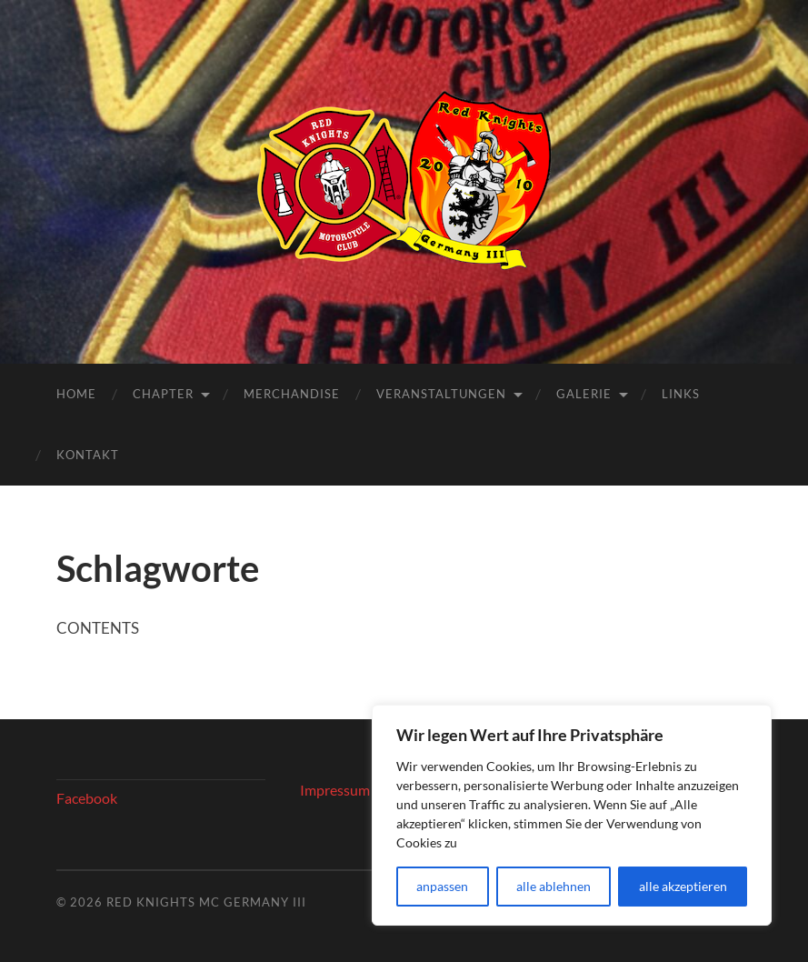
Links (681, 393)
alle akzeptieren (683, 886)
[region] (572, 815)
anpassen (442, 886)
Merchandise (292, 393)
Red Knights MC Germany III (206, 902)
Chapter (163, 393)
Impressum (335, 789)
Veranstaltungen (441, 393)
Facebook (86, 798)
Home (76, 393)
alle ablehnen (553, 886)
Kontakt (87, 454)
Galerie (584, 393)
